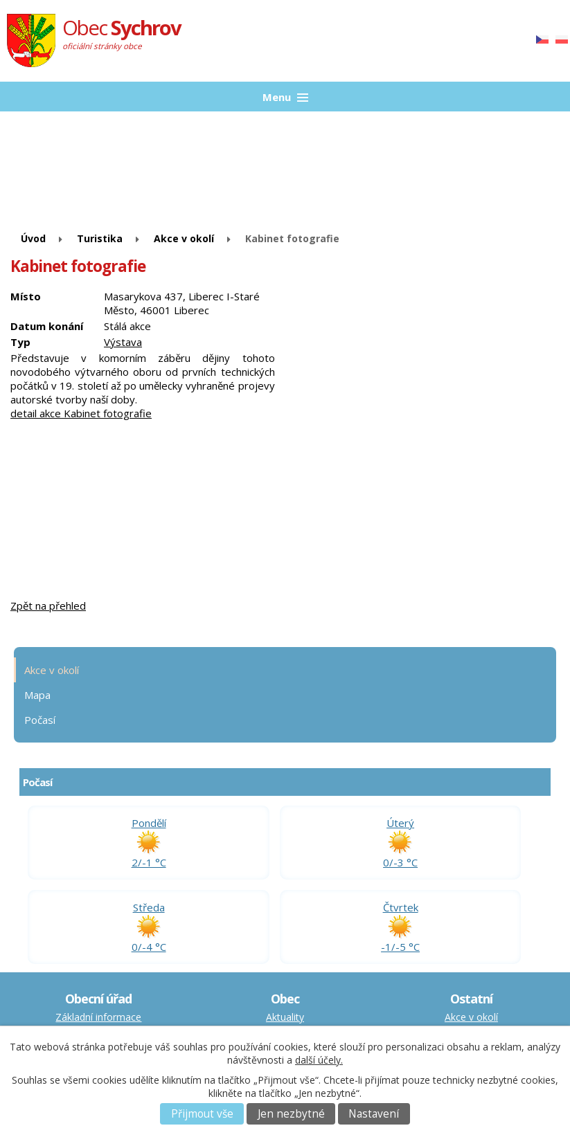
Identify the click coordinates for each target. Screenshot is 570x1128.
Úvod (33, 238)
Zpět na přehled (48, 605)
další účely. (319, 1059)
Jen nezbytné (291, 1114)
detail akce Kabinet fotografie (81, 413)
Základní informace (98, 1017)
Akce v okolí (184, 238)
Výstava (123, 342)
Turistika (100, 238)
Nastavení (373, 1114)
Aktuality (285, 1017)
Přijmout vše (202, 1114)
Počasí (39, 720)
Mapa (37, 695)
